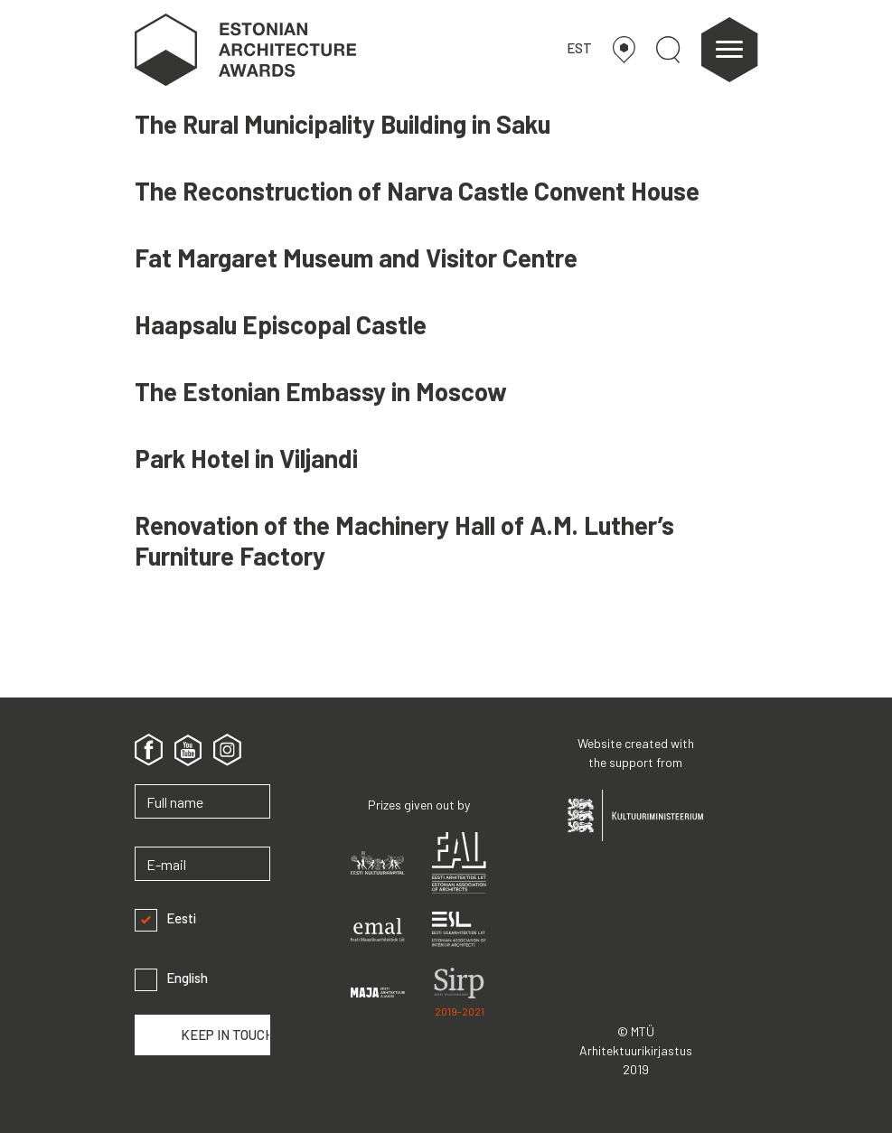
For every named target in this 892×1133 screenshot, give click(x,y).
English (171, 978)
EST (579, 48)
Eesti (165, 918)
